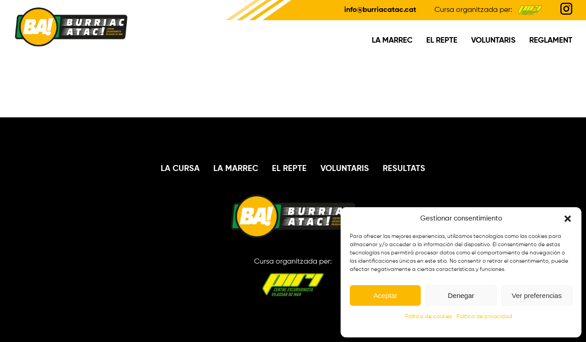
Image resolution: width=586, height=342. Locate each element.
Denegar (461, 295)
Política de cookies (428, 317)
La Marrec (392, 40)
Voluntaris (493, 40)
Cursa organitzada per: (293, 277)
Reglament (550, 40)
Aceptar (385, 295)
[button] (567, 218)
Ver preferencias (537, 295)
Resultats (404, 169)
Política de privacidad (484, 317)
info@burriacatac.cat (380, 10)
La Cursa (180, 169)
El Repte (441, 40)
